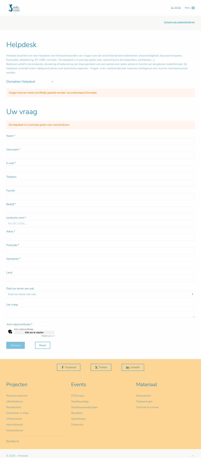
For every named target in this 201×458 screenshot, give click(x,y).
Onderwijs (77, 424)
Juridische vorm (16, 218)
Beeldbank (12, 441)
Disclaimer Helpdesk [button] (29, 81)
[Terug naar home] (14, 8)
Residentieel (13, 407)
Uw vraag (12, 304)
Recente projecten (17, 395)
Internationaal (14, 424)
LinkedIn (133, 367)
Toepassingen (144, 401)
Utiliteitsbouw (14, 401)
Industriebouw (14, 430)
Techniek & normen (147, 407)
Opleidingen (78, 419)
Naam (10, 136)
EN (179, 7)
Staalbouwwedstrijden (84, 407)
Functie (10, 190)
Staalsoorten (143, 395)
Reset (42, 345)
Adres (10, 231)
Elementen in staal (17, 413)
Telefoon (11, 177)
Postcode (12, 245)
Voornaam (13, 149)
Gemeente (13, 259)
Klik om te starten (34, 332)
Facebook (68, 367)
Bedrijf (11, 204)
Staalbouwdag (79, 401)
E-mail (11, 163)
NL (172, 7)
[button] (190, 7)
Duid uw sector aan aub (20, 288)
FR (175, 7)
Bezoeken (77, 413)
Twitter (101, 367)
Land (9, 272)
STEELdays (77, 395)
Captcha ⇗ (47, 336)
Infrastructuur (14, 419)
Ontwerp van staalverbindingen (179, 22)
